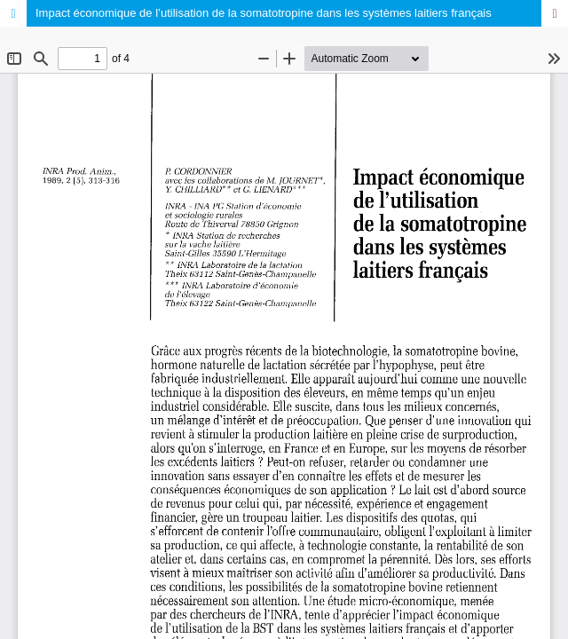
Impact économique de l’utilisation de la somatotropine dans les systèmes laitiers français (264, 13)
